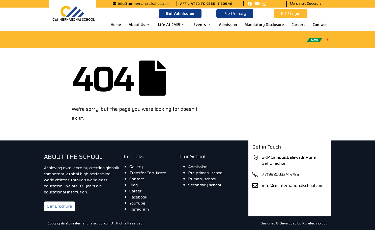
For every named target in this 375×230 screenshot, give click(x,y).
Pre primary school (205, 173)
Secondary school (204, 185)
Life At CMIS (172, 25)
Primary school (202, 179)
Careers (298, 25)
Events (202, 25)
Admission (228, 25)
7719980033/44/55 (280, 174)
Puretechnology (315, 223)
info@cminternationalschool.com (292, 185)
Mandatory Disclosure (305, 3)
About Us (140, 25)
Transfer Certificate (147, 173)
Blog (133, 185)
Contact (320, 25)
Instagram (139, 209)
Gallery (136, 167)
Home (116, 25)
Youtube (137, 203)
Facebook (138, 197)
